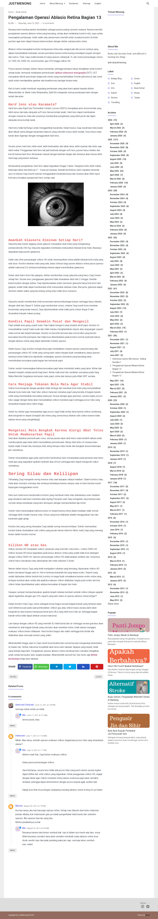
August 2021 (117, 347)
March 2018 (117, 471)
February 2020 (118, 439)
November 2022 (119, 296)
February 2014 (118, 565)
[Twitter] (41, 667)
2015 (112, 537)
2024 (112, 190)
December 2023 (119, 241)
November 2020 (119, 404)
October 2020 (118, 408)
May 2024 (116, 222)
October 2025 (118, 151)
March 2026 (117, 128)
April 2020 (116, 432)
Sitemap (86, 3)
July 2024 (116, 214)
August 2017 (117, 502)
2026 (112, 120)
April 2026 (116, 124)
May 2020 (116, 428)
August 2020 (117, 416)
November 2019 (119, 451)
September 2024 (119, 206)
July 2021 (116, 351)
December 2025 (119, 143)
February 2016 (118, 533)
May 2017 (116, 506)
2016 (112, 518)
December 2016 (119, 522)
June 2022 (116, 316)
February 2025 (119, 183)
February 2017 (118, 514)
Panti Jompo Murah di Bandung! (123, 635)
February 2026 (118, 132)
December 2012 (119, 588)
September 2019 (119, 455)
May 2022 (116, 320)
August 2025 (118, 159)
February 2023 (118, 281)
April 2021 (117, 384)
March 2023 (117, 277)
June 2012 (116, 596)
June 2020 (116, 424)
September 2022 (119, 304)
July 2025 (116, 163)
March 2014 (117, 561)
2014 (112, 557)
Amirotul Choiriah (24, 704)
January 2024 (118, 234)
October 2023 (118, 249)
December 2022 (119, 292)
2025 (113, 139)
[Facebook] (25, 667)
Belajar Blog (116, 78)
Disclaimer (73, 3)
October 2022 (118, 300)
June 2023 (116, 265)
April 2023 (116, 273)
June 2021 (116, 355)
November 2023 (119, 245)
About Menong (56, 3)
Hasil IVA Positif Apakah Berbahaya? (125, 666)
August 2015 (117, 553)
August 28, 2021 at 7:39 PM (34, 806)
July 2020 (116, 420)
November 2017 (119, 490)
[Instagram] (142, 907)
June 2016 (116, 530)
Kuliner (114, 93)
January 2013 (118, 580)
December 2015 (119, 541)
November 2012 (119, 592)
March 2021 (117, 388)
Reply (12, 726)
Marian (19, 805)
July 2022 (116, 312)
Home (42, 3)
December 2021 (119, 339)
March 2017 (117, 510)
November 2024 (119, 198)
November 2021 (119, 343)
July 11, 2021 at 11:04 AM (36, 736)
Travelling (115, 102)
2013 (112, 573)
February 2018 (118, 475)
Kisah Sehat (139, 88)
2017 (112, 482)
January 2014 (118, 569)
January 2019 (118, 459)
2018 (112, 463)
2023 (112, 237)
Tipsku (137, 97)
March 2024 (117, 226)
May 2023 (116, 269)
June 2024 (116, 218)
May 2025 (117, 171)
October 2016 (118, 526)
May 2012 (116, 600)
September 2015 (119, 549)
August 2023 (117, 257)
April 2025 (116, 175)
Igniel (147, 915)
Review (114, 97)
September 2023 (119, 253)
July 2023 (116, 261)
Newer (13, 677)
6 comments (48, 23)
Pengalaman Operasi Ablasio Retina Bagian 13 (128, 367)
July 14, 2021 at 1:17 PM (36, 750)
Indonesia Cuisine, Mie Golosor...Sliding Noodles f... (129, 360)
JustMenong (19, 3)
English (98, 3)
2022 (112, 288)
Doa (113, 83)
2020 (112, 400)
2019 (112, 447)
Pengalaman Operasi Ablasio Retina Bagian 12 (128, 374)
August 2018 (117, 467)
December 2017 (119, 486)
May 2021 (117, 381)
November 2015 (119, 545)
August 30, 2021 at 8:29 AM (38, 828)
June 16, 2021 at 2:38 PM (45, 705)
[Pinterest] (97, 667)
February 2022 (118, 332)
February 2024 (118, 230)
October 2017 (118, 494)
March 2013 (117, 577)
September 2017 (119, 498)
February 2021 (118, 392)
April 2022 (116, 324)
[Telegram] (56, 667)
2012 (112, 584)
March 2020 (117, 435)
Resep (137, 93)
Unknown (20, 735)
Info (113, 88)
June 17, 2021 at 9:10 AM (37, 715)
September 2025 (119, 155)
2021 (112, 335)
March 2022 (118, 328)
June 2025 (116, 167)
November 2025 (119, 147)
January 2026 (118, 136)
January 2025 (118, 187)
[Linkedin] (83, 667)
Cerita (136, 78)
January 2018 (118, 479)
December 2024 (119, 194)
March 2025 (117, 179)
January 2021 (118, 396)
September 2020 (119, 412)
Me (24, 715)
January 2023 (118, 285)
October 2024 (118, 202)
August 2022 (118, 308)
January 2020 (118, 443)
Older (99, 677)
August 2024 (117, 210)
